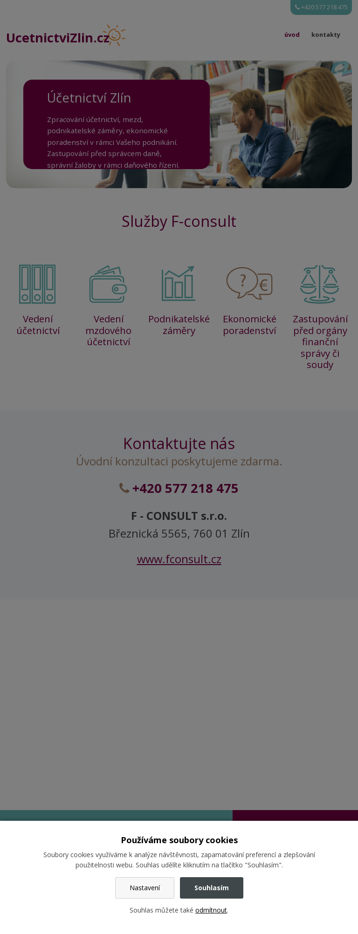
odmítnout (211, 910)
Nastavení (145, 887)
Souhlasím (211, 887)
